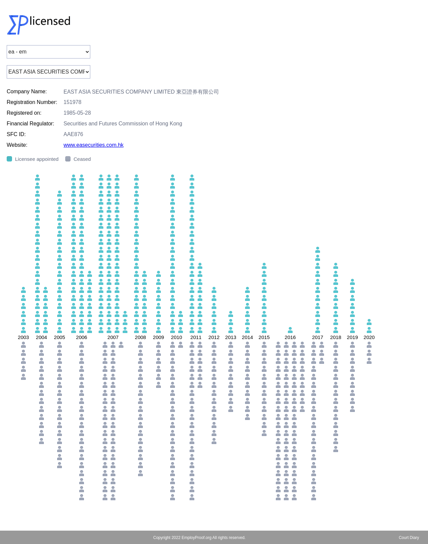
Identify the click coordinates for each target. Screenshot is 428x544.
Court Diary (409, 537)
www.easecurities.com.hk (94, 145)
